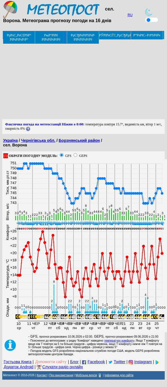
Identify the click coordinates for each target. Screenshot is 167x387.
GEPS (83, 156)
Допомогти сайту (51, 361)
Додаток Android (18, 367)
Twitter (119, 361)
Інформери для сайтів (119, 375)
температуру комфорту (119, 340)
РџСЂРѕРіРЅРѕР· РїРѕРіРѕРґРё (83, 37)
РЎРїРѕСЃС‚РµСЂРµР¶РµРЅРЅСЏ (115, 35)
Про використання (61, 375)
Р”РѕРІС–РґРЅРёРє (146, 35)
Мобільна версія (86, 375)
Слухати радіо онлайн (62, 367)
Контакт (42, 375)
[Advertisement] (83, 79)
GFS (68, 156)
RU (130, 15)
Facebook (96, 361)
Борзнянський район (79, 140)
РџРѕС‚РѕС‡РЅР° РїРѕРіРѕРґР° (19, 37)
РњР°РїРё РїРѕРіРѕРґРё (51, 37)
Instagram (143, 361)
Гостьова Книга (17, 361)
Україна (10, 140)
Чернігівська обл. (38, 140)
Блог (74, 361)
